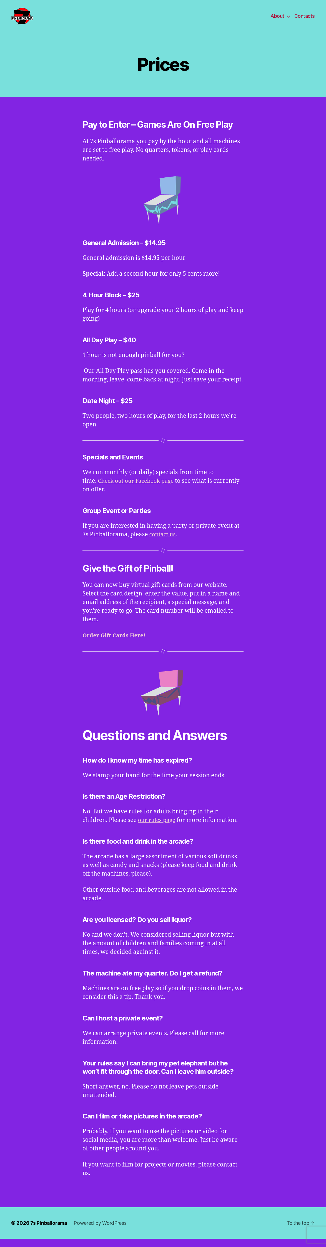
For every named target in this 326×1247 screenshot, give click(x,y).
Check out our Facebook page (138, 489)
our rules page (158, 828)
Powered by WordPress (101, 1231)
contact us (163, 543)
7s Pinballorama (49, 1231)
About (277, 20)
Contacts (304, 20)
